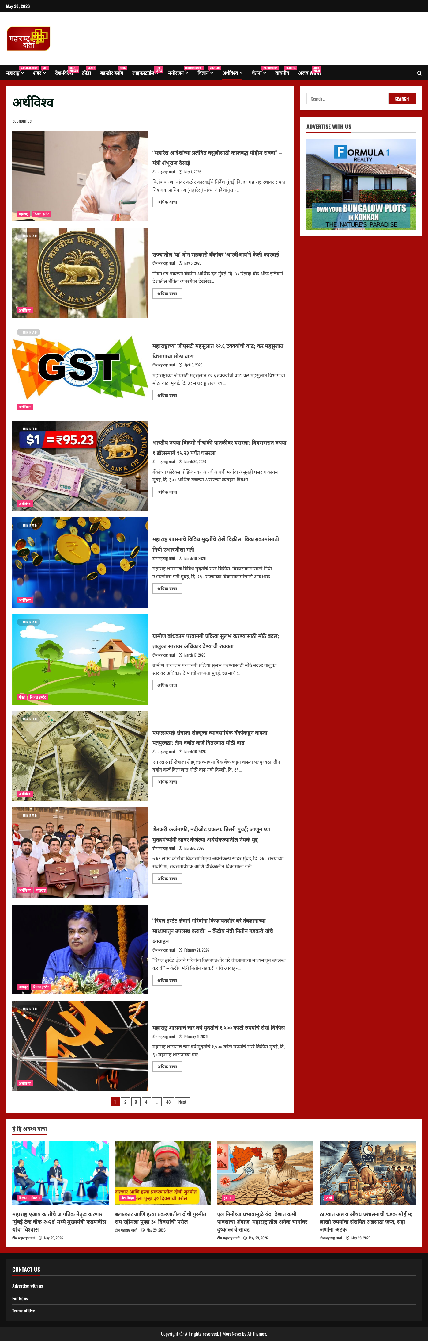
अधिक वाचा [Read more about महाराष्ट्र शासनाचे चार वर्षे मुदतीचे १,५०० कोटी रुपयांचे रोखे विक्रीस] (169, 1071)
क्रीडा (89, 71)
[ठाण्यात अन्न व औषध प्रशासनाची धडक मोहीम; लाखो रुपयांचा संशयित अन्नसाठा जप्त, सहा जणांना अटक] (368, 1173)
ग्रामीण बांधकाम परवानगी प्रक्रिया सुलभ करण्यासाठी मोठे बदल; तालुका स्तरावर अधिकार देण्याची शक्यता (80, 659)
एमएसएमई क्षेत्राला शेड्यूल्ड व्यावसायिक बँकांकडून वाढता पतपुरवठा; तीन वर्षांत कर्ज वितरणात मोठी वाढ (80, 756)
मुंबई (22, 696)
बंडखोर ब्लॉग (113, 71)
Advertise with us (29, 1285)
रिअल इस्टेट (41, 213)
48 (168, 1101)
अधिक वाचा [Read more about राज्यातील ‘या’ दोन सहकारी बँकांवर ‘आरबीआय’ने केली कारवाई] (169, 297)
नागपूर (23, 986)
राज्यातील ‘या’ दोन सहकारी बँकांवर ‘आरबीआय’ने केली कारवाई (80, 273)
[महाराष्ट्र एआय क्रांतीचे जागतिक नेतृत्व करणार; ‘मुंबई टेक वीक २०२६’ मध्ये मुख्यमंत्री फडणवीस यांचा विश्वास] (60, 1173)
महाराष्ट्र (17, 71)
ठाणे (329, 1197)
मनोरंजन (180, 71)
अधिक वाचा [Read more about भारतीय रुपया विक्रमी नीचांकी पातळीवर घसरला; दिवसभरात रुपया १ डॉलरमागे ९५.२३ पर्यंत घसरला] (169, 491)
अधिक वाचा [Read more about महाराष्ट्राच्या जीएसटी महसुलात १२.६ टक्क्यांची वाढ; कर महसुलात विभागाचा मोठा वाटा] (169, 394)
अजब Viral (309, 71)
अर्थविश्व (230, 72)
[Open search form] (419, 73)
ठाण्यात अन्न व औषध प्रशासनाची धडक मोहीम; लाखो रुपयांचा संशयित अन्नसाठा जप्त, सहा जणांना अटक (366, 1221)
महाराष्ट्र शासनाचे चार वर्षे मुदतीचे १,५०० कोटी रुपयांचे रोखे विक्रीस (80, 1046)
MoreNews (232, 1333)
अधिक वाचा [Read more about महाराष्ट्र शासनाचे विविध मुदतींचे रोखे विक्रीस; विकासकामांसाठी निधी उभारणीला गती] (169, 587)
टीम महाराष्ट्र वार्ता (163, 171)
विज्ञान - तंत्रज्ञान (29, 1197)
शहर (41, 71)
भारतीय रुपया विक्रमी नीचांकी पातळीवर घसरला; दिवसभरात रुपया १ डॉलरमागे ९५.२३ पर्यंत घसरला (80, 466)
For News (21, 1298)
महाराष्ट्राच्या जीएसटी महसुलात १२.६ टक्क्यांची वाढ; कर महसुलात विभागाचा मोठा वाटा (80, 369)
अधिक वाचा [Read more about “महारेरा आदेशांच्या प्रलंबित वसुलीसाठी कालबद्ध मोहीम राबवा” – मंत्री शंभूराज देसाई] (169, 201)
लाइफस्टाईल (147, 71)
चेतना (261, 71)
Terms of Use (25, 1310)
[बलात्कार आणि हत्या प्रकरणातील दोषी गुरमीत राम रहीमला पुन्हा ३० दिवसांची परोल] (163, 1173)
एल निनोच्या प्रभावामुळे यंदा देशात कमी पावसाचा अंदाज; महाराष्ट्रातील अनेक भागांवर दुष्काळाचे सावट (262, 1221)
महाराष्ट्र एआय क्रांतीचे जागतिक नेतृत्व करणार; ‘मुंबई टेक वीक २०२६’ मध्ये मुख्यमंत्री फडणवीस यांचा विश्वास (59, 1221)
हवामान (228, 1197)
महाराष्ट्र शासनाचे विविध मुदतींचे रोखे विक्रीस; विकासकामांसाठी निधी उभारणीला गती (80, 562)
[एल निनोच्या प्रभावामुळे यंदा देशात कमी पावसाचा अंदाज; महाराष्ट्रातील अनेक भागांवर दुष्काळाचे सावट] (265, 1173)
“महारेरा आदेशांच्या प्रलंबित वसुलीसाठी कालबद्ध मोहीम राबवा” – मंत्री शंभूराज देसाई (80, 176)
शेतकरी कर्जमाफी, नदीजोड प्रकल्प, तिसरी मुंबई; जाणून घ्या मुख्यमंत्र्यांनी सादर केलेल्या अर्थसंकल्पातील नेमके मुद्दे (80, 852)
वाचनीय (284, 71)
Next (182, 1101)
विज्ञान (207, 71)
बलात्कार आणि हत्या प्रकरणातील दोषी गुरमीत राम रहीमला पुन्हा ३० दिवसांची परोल (160, 1217)
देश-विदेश (66, 71)
